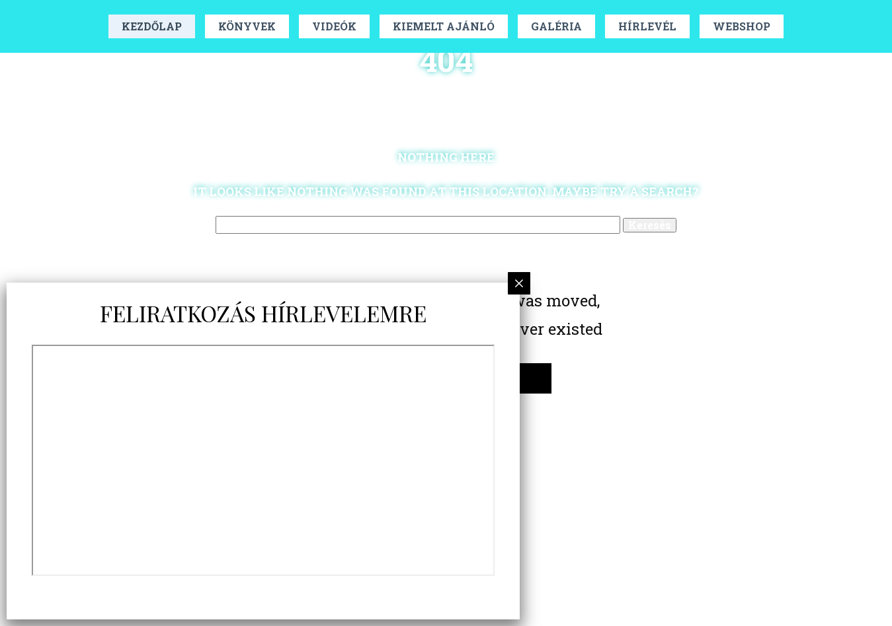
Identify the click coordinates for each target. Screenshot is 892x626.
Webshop (741, 26)
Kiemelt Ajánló (444, 26)
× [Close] (519, 283)
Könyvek (247, 26)
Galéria (556, 26)
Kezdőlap (152, 26)
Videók (334, 26)
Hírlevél (647, 26)
